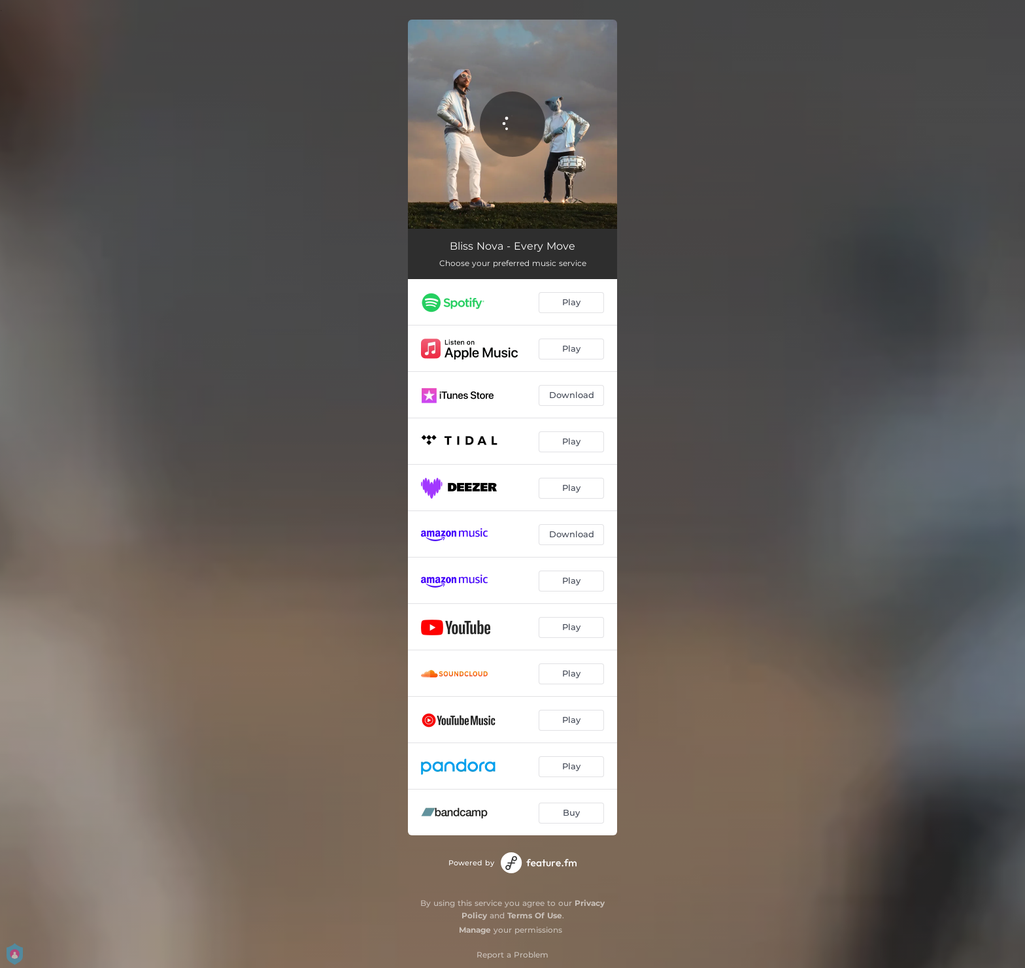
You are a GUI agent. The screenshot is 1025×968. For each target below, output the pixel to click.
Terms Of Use (534, 915)
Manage (475, 930)
